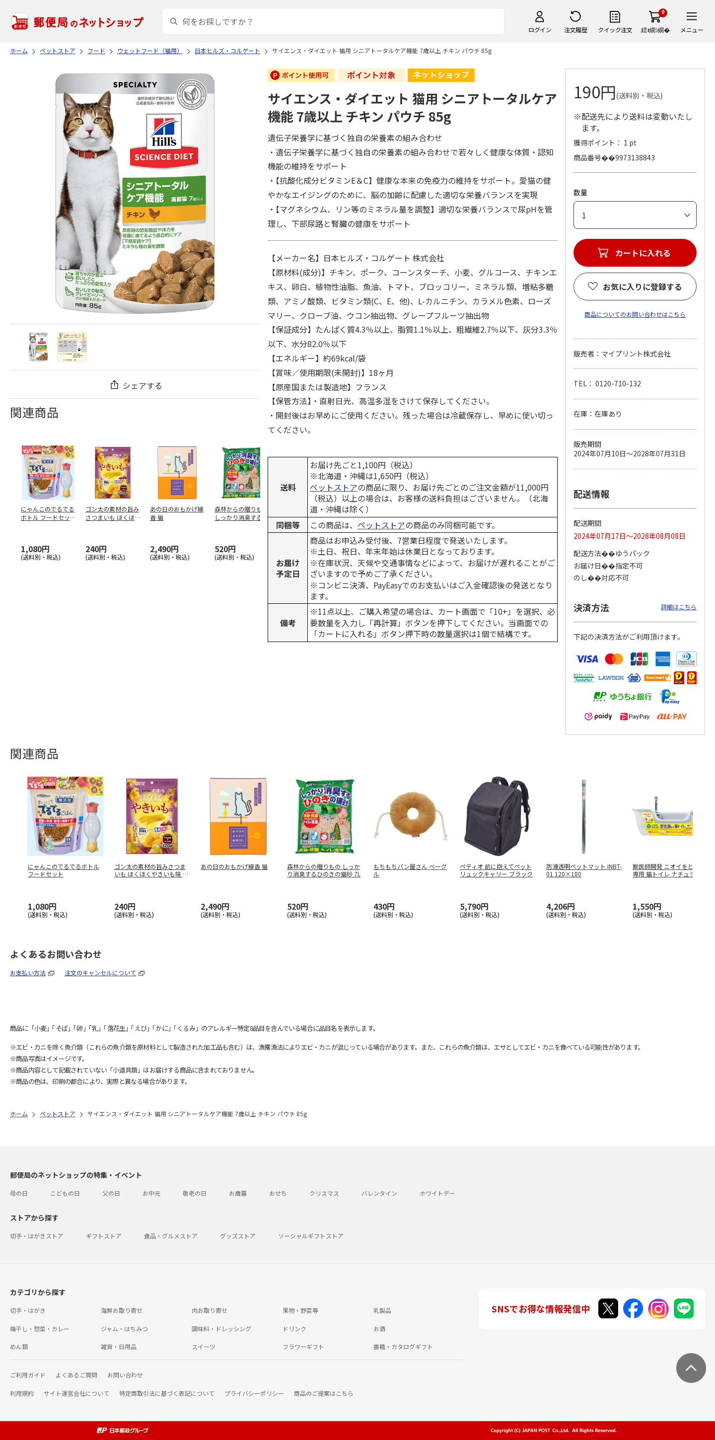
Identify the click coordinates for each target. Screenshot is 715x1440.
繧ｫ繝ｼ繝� (655, 29)
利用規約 (22, 1393)
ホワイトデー (437, 1193)
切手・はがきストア (37, 1235)
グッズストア (238, 1235)
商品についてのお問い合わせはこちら (635, 314)
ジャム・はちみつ (124, 1328)
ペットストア (334, 487)
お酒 (379, 1328)
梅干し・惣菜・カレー (40, 1328)
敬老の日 (195, 1193)
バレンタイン (379, 1193)
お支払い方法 (28, 972)
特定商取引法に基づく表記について (166, 1393)
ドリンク (294, 1328)
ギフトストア (104, 1235)
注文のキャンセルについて (100, 972)
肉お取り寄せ (209, 1310)
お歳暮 (238, 1193)
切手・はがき (28, 1310)
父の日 (111, 1193)
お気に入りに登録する (642, 286)
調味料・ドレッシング (221, 1328)
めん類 (19, 1346)
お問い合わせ (125, 1374)
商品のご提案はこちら (324, 1393)
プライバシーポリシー (254, 1393)
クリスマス (324, 1193)
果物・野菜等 (300, 1310)
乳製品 (382, 1310)
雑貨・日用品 (119, 1346)
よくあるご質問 (76, 1374)
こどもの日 (65, 1193)
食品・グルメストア (171, 1235)
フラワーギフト (303, 1346)
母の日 (19, 1193)
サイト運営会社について (76, 1393)
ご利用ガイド (28, 1374)
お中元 (151, 1193)
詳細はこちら (679, 606)
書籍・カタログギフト (403, 1346)
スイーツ (203, 1346)
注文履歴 (575, 29)
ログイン (539, 29)
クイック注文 (615, 29)
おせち (278, 1193)
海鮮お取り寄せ (122, 1310)
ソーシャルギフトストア (311, 1235)
